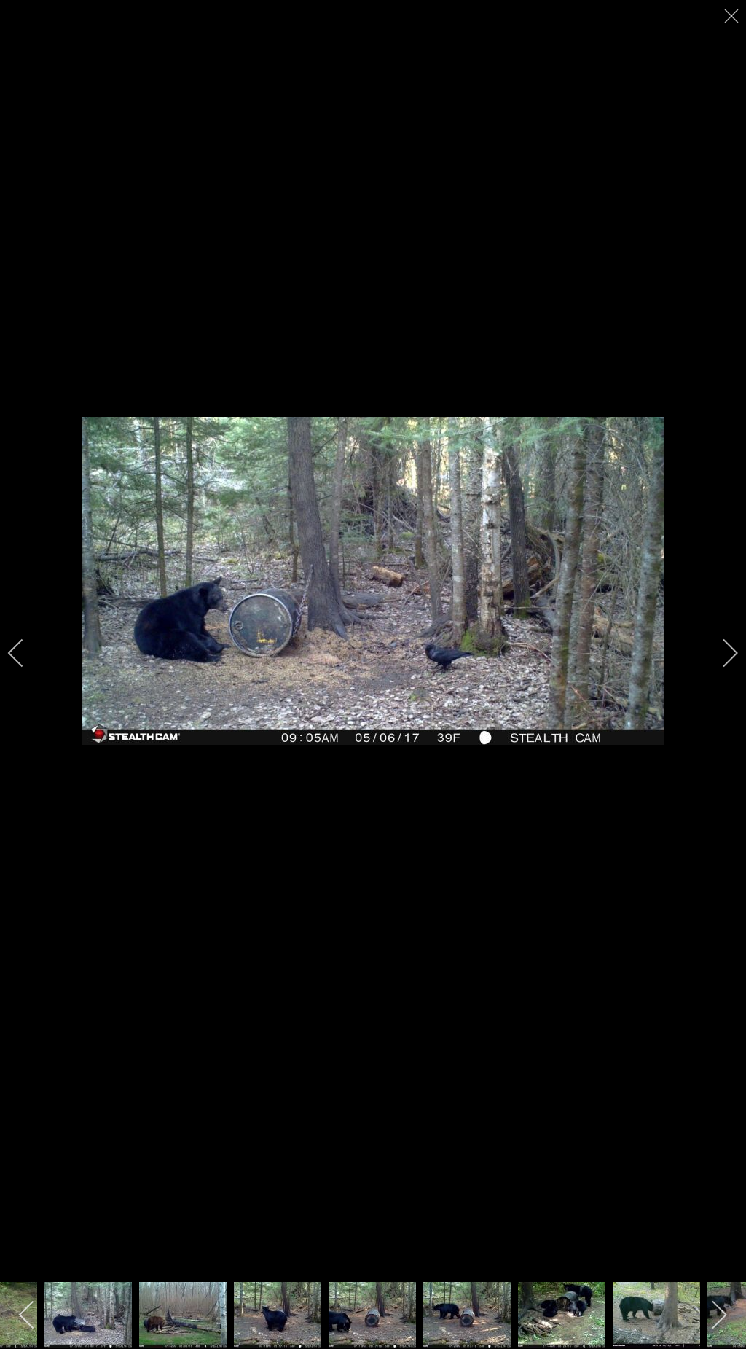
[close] (733, 16)
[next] (720, 653)
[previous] (25, 653)
